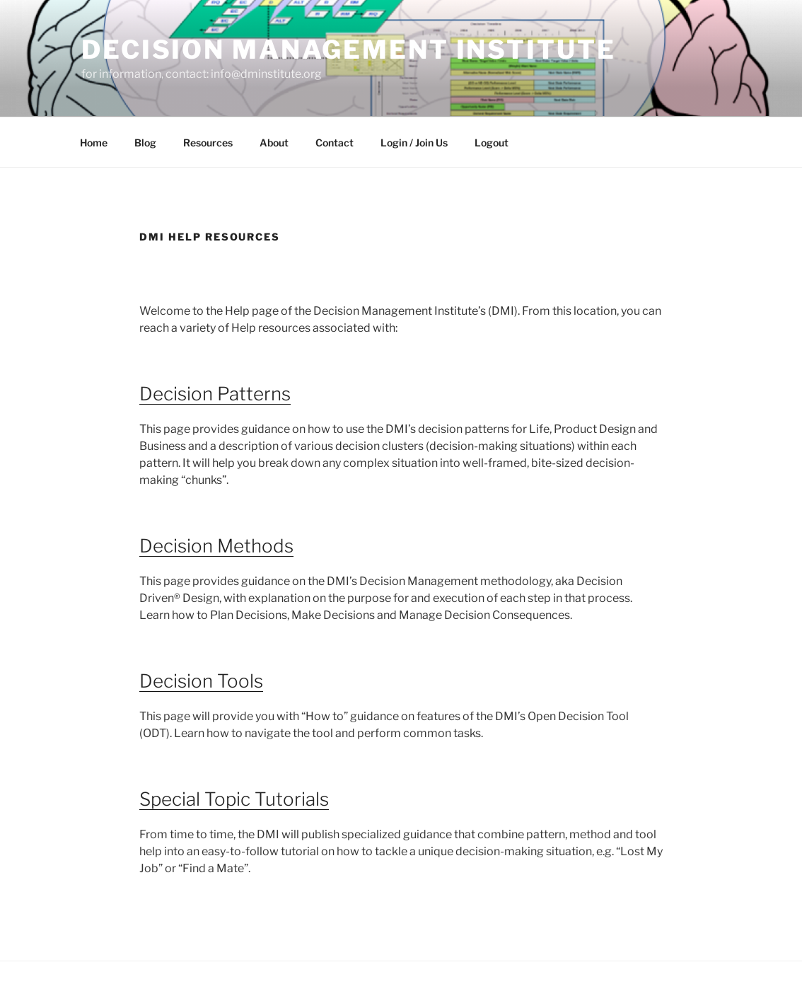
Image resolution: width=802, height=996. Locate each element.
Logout (491, 143)
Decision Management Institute (348, 49)
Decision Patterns (215, 394)
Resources (208, 143)
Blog (145, 143)
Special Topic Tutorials (234, 799)
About (274, 143)
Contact (334, 143)
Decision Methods (216, 546)
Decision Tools (201, 681)
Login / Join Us (414, 143)
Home (93, 143)
